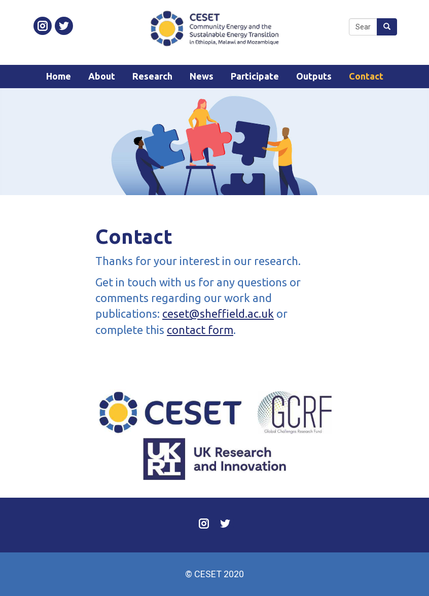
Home (58, 76)
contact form (200, 329)
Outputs (314, 76)
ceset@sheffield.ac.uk (218, 313)
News (201, 76)
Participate (255, 76)
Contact (366, 76)
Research (152, 76)
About (101, 76)
